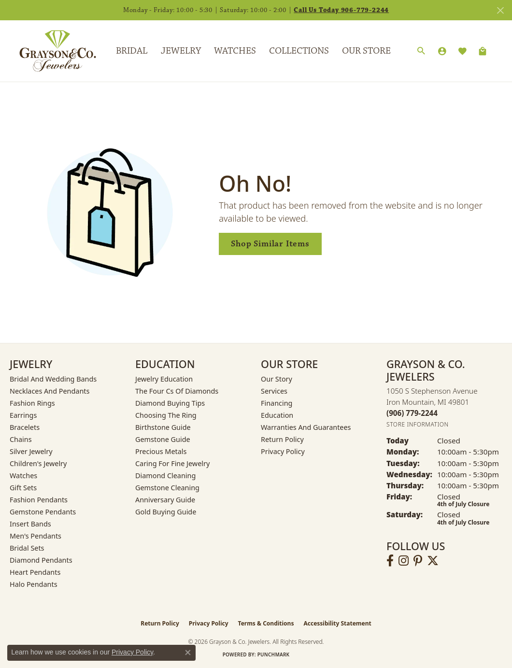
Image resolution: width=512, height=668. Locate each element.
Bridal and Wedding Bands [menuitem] (53, 379)
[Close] (500, 10)
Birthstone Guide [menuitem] (163, 427)
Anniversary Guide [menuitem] (165, 499)
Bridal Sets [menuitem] (27, 548)
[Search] (421, 51)
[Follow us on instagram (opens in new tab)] (403, 561)
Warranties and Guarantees (306, 427)
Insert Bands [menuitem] (30, 523)
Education (277, 415)
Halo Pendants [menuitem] (33, 584)
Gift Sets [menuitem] (23, 487)
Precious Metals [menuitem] (160, 451)
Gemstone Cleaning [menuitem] (167, 487)
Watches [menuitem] (23, 475)
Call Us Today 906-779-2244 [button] (341, 10)
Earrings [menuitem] (23, 415)
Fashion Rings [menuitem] (32, 403)
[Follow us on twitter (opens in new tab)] (433, 561)
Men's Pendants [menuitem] (35, 535)
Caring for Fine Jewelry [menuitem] (172, 463)
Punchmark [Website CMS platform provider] (273, 654)
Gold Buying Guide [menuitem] (165, 511)
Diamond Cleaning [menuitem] (165, 475)
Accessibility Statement (337, 623)
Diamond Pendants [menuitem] (41, 560)
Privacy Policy (283, 451)
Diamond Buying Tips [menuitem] (170, 403)
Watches (235, 51)
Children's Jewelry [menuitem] (38, 463)
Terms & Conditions (266, 623)
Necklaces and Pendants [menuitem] (49, 391)
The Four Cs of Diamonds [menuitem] (176, 391)
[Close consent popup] (188, 652)
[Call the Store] (412, 413)
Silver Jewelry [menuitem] (31, 451)
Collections (299, 51)
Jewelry (181, 51)
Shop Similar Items (270, 243)
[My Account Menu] (442, 51)
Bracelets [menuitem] (25, 427)
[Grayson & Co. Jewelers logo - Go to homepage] (50, 51)
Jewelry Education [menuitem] (164, 379)
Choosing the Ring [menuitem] (166, 415)
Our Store (366, 51)
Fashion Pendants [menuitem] (39, 499)
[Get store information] (417, 424)
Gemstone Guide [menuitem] (162, 439)
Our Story (276, 379)
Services (274, 391)
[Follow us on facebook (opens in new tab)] (390, 561)
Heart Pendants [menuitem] (35, 572)
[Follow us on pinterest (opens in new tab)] (417, 561)
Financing (276, 403)
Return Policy (282, 439)
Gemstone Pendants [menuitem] (43, 511)
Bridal (131, 51)
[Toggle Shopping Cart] (482, 51)
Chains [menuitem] (21, 439)
